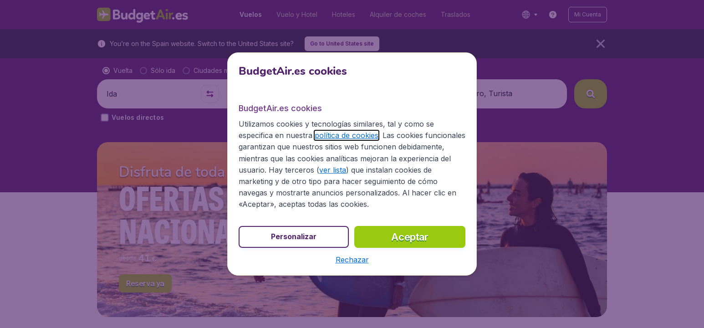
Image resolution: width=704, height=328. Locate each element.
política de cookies (346, 135)
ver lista (332, 169)
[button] (352, 259)
